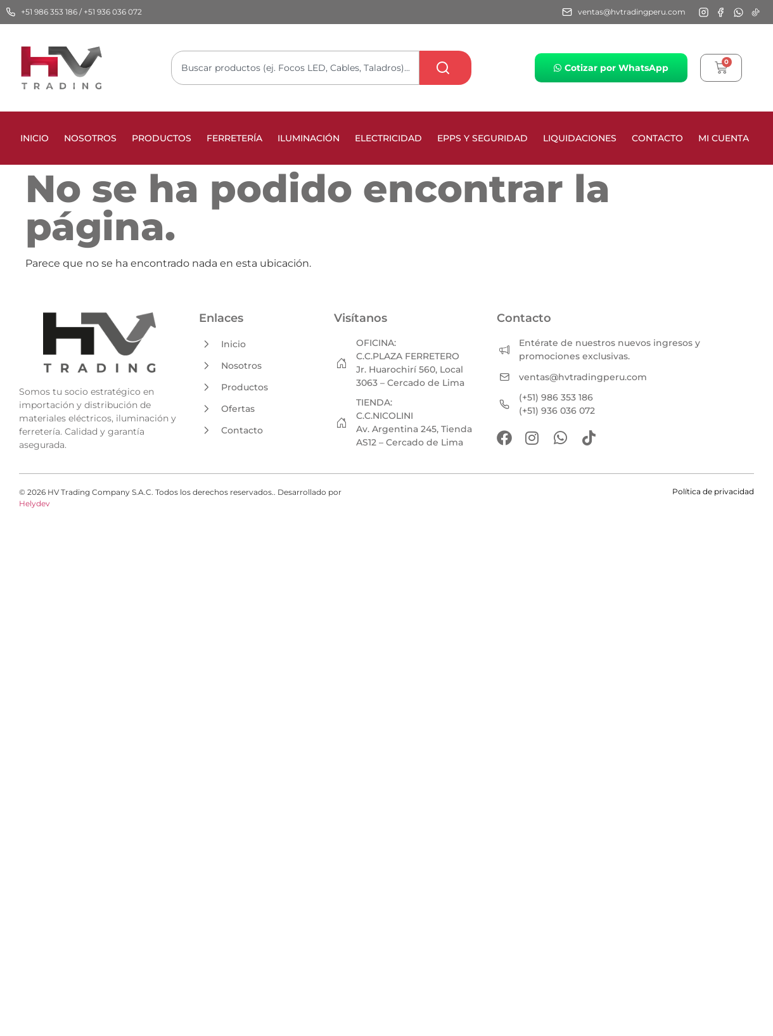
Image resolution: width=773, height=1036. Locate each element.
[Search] (445, 68)
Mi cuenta (723, 138)
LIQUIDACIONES (579, 138)
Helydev (34, 503)
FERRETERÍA (234, 138)
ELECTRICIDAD (388, 138)
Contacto (657, 138)
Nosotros (90, 138)
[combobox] (295, 68)
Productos (161, 138)
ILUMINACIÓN (309, 138)
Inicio (34, 138)
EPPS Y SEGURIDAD (482, 138)
